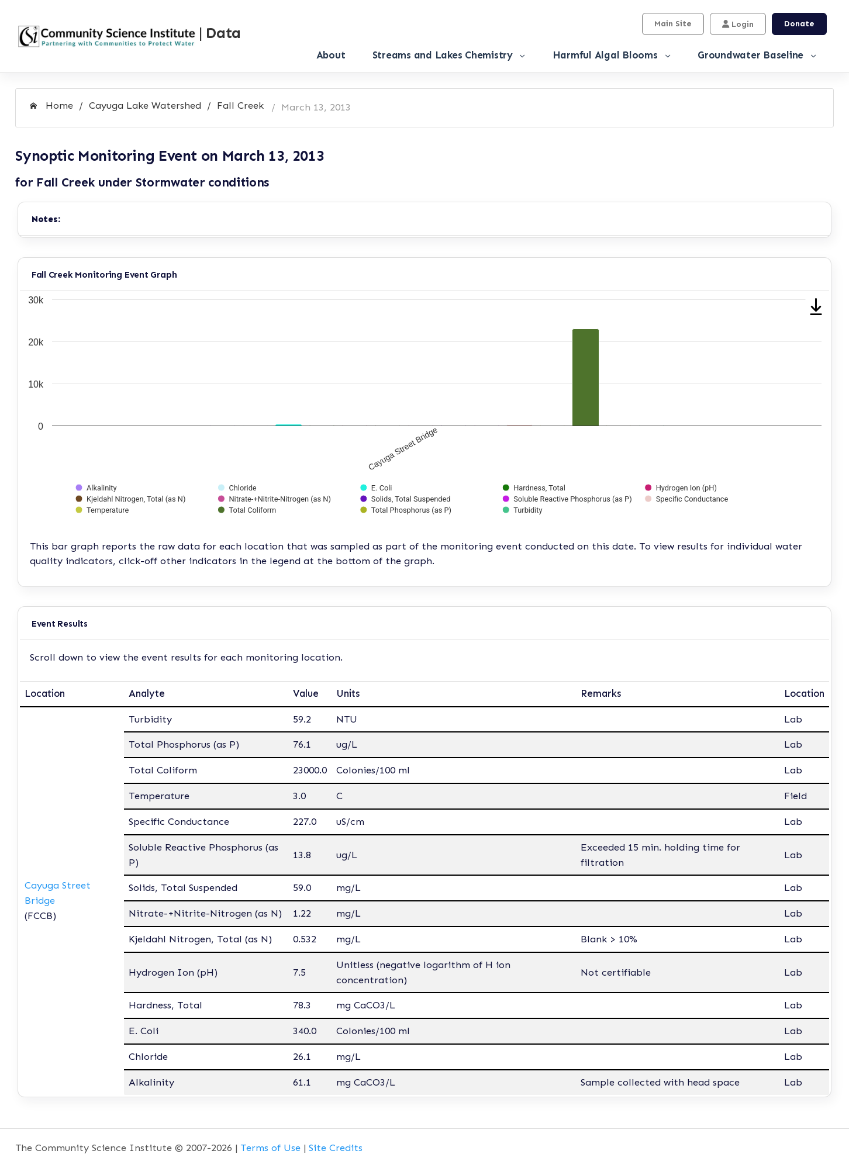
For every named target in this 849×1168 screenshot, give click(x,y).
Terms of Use (270, 1147)
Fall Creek (240, 105)
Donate (799, 24)
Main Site (673, 24)
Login (738, 24)
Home (51, 105)
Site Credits (336, 1147)
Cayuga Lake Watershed (145, 105)
